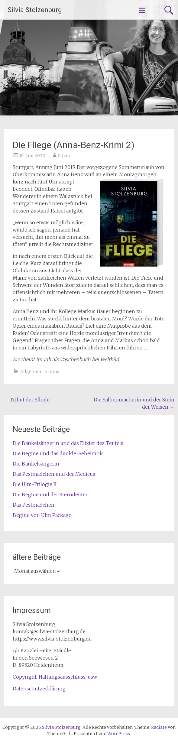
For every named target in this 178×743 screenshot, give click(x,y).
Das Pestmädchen (33, 505)
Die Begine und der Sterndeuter (50, 495)
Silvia (64, 155)
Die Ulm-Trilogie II (35, 484)
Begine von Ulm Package (42, 515)
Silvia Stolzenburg (35, 10)
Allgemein (31, 371)
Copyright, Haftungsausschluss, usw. (55, 677)
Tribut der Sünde (27, 400)
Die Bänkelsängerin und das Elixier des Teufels (68, 443)
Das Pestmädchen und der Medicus (54, 474)
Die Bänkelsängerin (36, 464)
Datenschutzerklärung (39, 689)
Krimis (51, 371)
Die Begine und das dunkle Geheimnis (58, 453)
